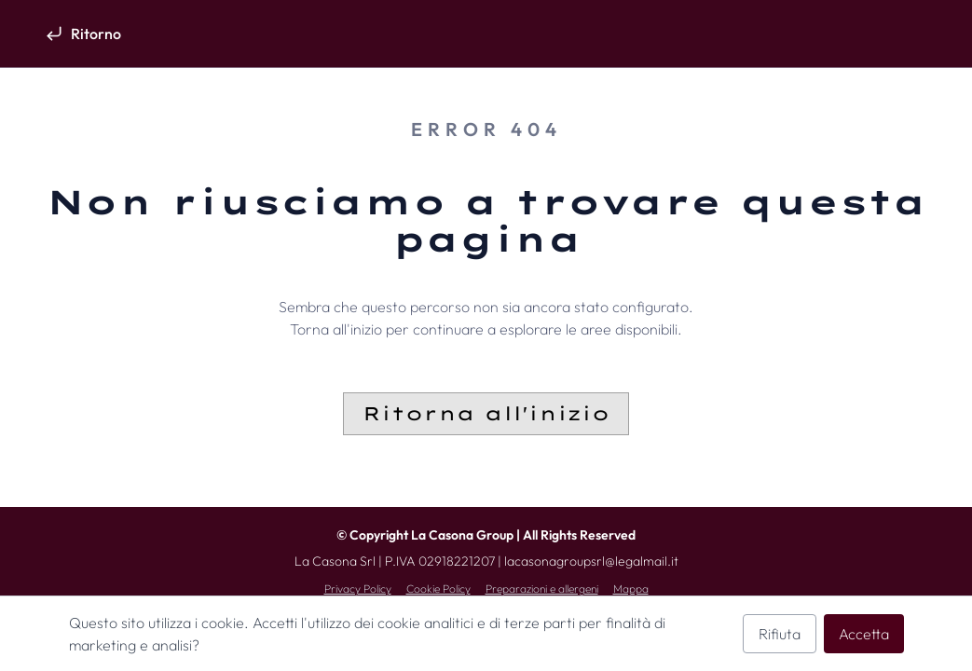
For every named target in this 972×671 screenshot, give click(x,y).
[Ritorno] (83, 33)
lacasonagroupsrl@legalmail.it (591, 561)
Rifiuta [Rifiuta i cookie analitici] (780, 633)
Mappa (631, 589)
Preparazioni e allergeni (542, 589)
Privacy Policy (357, 589)
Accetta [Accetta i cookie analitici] (864, 633)
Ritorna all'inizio (486, 413)
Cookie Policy (438, 589)
